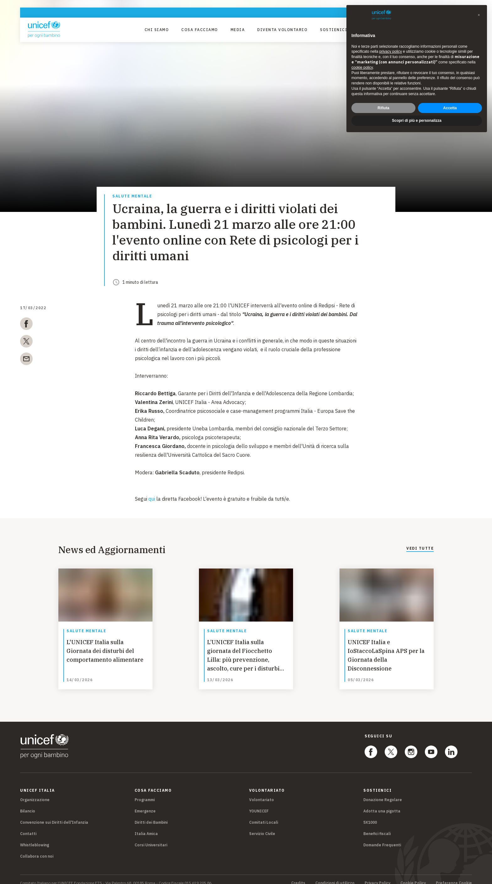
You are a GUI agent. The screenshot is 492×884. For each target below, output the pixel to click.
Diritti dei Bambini (151, 815)
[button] (479, 15)
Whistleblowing (34, 837)
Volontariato (261, 792)
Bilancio (27, 803)
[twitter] (26, 342)
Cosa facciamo (199, 29)
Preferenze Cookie (454, 876)
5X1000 (370, 815)
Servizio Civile (262, 826)
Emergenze (145, 803)
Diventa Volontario (282, 29)
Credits (298, 876)
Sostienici (333, 29)
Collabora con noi (36, 849)
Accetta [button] (450, 108)
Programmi (145, 792)
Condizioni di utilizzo (335, 876)
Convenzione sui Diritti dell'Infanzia (54, 815)
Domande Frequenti (382, 837)
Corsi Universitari (151, 837)
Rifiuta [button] (383, 108)
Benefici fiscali (377, 826)
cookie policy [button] (362, 67)
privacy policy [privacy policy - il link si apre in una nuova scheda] (390, 51)
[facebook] (26, 324)
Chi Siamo (157, 29)
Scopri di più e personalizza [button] (416, 120)
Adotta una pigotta (381, 803)
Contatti (28, 826)
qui (151, 498)
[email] (26, 360)
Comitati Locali (263, 815)
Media (238, 29)
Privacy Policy (377, 876)
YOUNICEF (259, 803)
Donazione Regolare (382, 792)
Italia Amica (146, 826)
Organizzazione (35, 792)
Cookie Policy (413, 876)
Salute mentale (132, 196)
